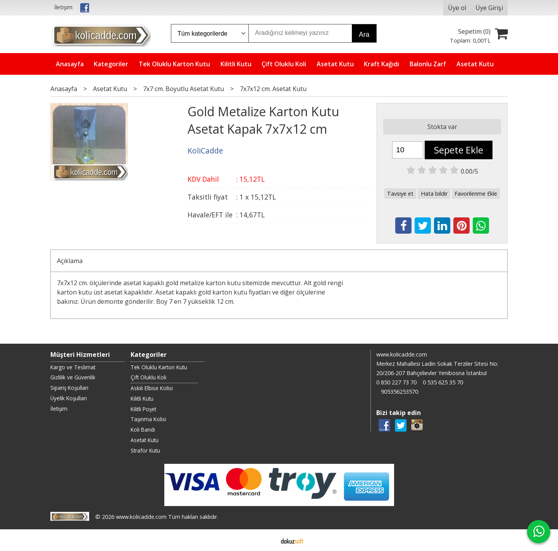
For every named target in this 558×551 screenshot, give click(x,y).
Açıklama (70, 261)
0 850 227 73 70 (396, 382)
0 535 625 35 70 (443, 382)
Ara (364, 34)
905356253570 (399, 391)
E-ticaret (267, 540)
